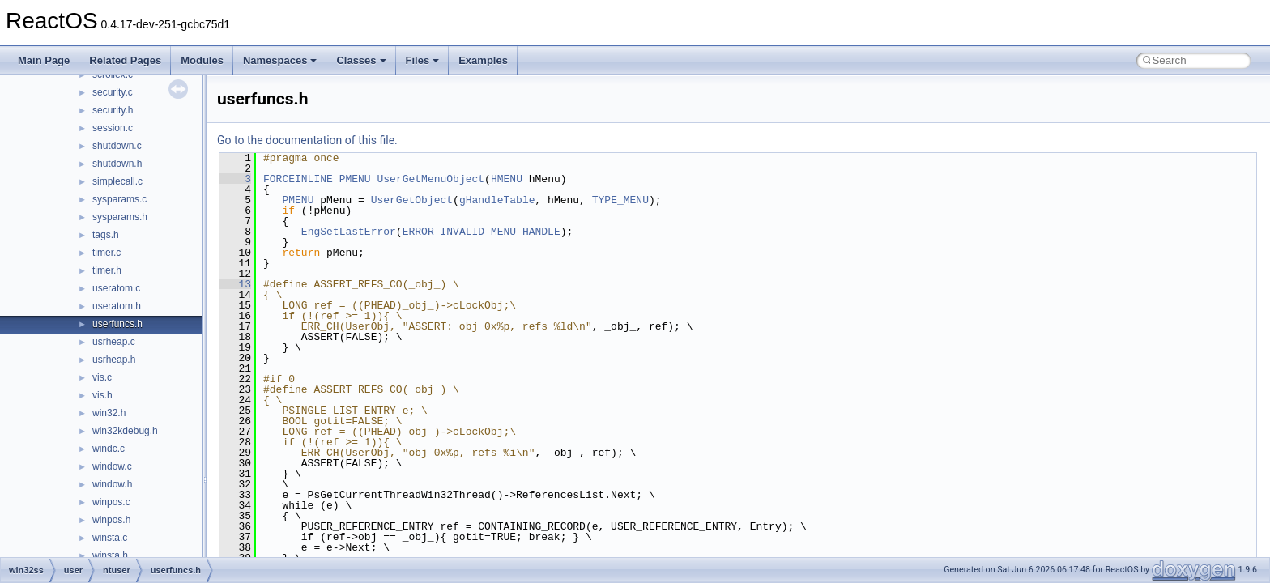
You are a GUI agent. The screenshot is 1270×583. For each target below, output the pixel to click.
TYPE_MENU (620, 200)
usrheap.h (113, 359)
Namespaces (280, 60)
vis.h (102, 395)
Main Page (44, 60)
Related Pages (125, 60)
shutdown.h (117, 163)
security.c (112, 92)
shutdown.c (117, 145)
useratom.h (116, 306)
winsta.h (110, 555)
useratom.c (116, 288)
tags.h (105, 234)
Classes (361, 60)
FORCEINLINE (298, 179)
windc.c (108, 448)
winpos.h (111, 520)
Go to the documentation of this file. (307, 140)
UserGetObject (412, 200)
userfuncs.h (117, 324)
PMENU (355, 179)
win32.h (109, 413)
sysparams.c (119, 199)
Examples (483, 60)
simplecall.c (117, 181)
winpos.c (111, 502)
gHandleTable (497, 200)
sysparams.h (119, 217)
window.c (112, 466)
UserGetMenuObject (430, 179)
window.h (112, 484)
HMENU (506, 179)
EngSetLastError (348, 231)
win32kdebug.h (125, 430)
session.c (112, 128)
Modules (202, 60)
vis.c (102, 377)
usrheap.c (113, 341)
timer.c (106, 252)
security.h (112, 110)
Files (423, 60)
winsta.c (109, 537)
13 (235, 284)
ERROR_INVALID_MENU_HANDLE (481, 231)
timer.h (106, 270)
